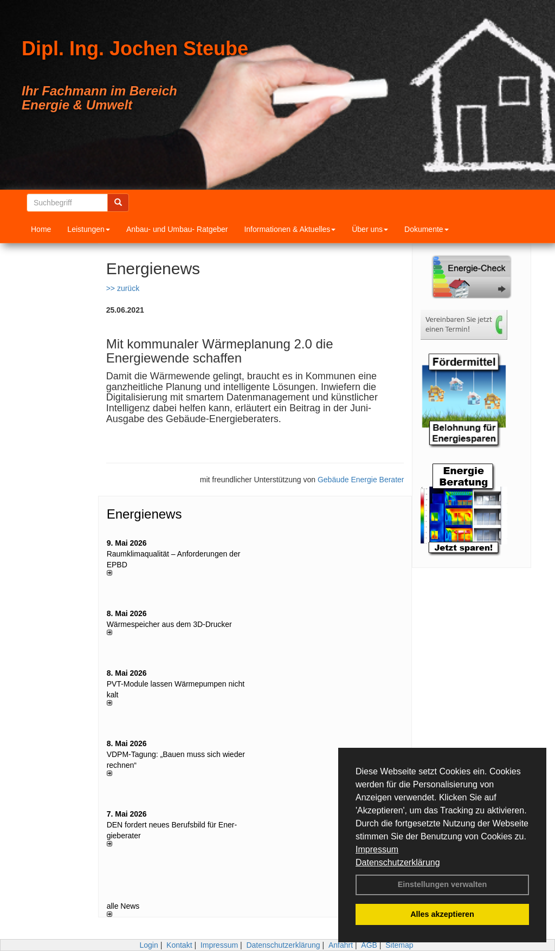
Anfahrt (340, 945)
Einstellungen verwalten (442, 884)
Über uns (370, 229)
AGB (369, 945)
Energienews (144, 514)
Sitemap (399, 945)
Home (41, 229)
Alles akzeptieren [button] (442, 914)
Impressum (377, 849)
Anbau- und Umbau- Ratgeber (177, 229)
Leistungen (88, 229)
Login (148, 945)
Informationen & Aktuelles (289, 229)
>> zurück (122, 288)
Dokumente (426, 229)
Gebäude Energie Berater (361, 479)
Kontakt (179, 945)
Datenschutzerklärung (398, 862)
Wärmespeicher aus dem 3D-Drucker (169, 624)
